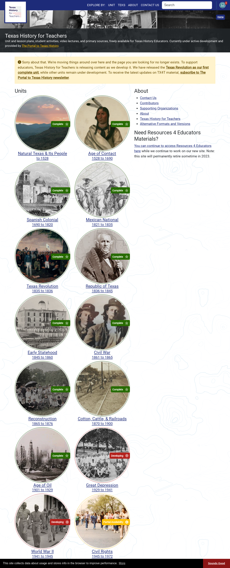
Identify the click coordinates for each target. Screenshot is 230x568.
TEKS (121, 5)
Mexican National (102, 222)
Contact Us (148, 98)
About (133, 5)
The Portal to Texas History (40, 46)
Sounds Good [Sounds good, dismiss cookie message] (216, 563)
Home (220, 17)
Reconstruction (42, 421)
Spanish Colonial (42, 222)
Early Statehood (42, 354)
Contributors (149, 103)
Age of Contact (102, 155)
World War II (42, 553)
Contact (150, 5)
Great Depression (102, 487)
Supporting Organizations (159, 108)
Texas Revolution (42, 288)
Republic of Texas (102, 288)
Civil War (102, 354)
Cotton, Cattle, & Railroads (102, 421)
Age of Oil (42, 487)
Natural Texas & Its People (42, 155)
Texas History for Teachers (160, 119)
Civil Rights (102, 553)
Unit (111, 5)
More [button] (122, 563)
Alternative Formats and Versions (165, 124)
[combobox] (187, 5)
